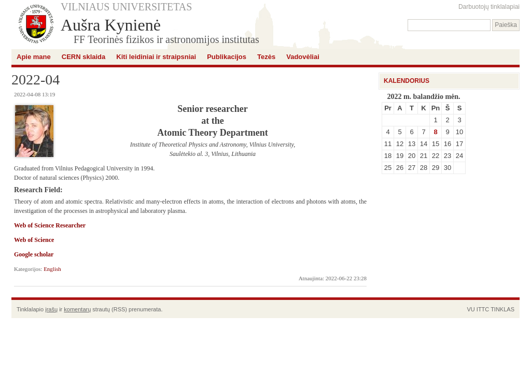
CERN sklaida (84, 57)
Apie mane (34, 57)
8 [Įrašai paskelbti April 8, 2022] (435, 132)
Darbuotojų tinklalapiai (489, 6)
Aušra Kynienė (111, 25)
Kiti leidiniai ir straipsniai (156, 57)
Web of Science (34, 239)
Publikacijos (226, 57)
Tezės (266, 57)
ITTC (483, 309)
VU (470, 309)
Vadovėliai (302, 57)
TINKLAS (502, 309)
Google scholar (33, 254)
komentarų (77, 309)
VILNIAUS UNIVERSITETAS (126, 6)
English (52, 269)
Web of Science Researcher (50, 225)
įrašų (51, 309)
